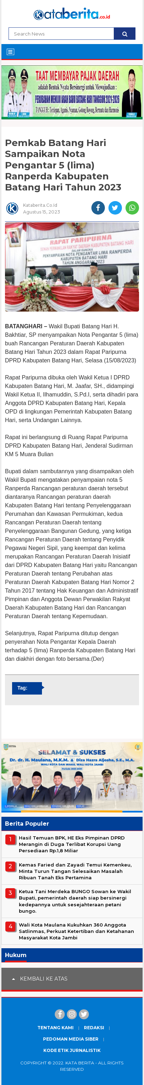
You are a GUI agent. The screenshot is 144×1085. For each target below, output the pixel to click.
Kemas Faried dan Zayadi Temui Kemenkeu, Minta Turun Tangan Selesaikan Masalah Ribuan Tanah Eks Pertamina (75, 871)
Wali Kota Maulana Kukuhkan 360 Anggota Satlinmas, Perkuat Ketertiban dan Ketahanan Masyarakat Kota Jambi (76, 931)
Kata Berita (79, 1062)
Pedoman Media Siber (70, 1039)
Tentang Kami (55, 1027)
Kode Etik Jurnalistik (72, 1050)
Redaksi (94, 1027)
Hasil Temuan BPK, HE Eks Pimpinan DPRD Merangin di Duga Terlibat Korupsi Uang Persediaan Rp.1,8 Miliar (72, 844)
